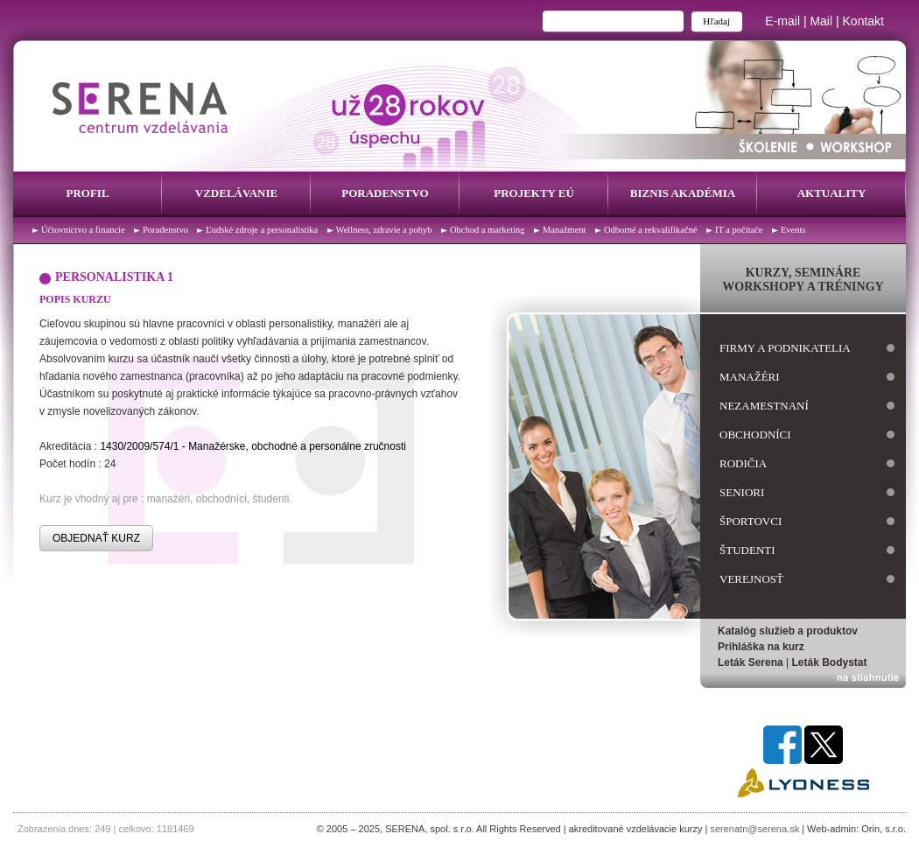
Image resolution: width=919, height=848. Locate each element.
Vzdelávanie (236, 193)
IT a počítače (739, 230)
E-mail (782, 21)
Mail (821, 21)
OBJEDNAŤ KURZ (96, 538)
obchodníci (755, 434)
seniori (741, 492)
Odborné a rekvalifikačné (651, 230)
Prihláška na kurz (761, 647)
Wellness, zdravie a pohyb (384, 230)
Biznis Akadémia (682, 193)
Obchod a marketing (487, 230)
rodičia (743, 463)
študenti (747, 550)
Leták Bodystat (829, 662)
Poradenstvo (384, 193)
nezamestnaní (764, 405)
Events (793, 230)
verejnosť (751, 578)
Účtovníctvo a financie (83, 230)
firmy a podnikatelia (785, 347)
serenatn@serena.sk (754, 828)
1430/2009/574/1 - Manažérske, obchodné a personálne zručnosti (253, 446)
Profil (87, 193)
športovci (750, 521)
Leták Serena (750, 662)
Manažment (564, 230)
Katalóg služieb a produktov (788, 631)
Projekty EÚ (534, 193)
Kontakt (863, 21)
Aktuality (831, 193)
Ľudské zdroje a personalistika (262, 230)
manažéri (749, 376)
